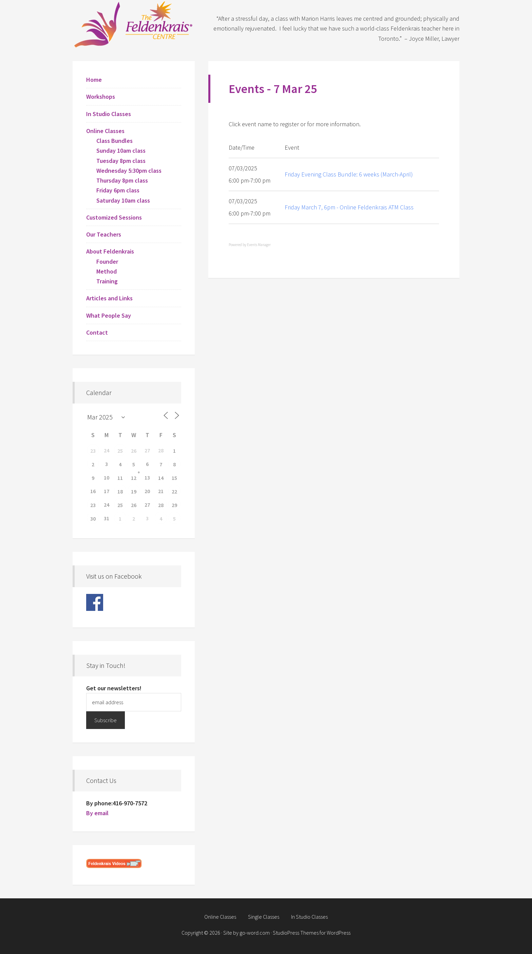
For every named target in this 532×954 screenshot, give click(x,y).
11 (120, 477)
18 (120, 491)
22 (174, 491)
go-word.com (255, 932)
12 (133, 477)
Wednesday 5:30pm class (129, 170)
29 (174, 505)
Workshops (100, 96)
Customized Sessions (114, 217)
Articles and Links (109, 298)
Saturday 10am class (123, 200)
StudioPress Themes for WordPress (311, 932)
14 (161, 477)
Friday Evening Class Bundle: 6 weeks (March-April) (349, 174)
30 (93, 518)
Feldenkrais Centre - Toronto (134, 24)
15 (174, 477)
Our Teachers (103, 234)
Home (94, 79)
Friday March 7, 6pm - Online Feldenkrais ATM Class (349, 207)
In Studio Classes (108, 114)
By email (97, 813)
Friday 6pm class (117, 190)
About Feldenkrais (110, 251)
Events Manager (259, 244)
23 (93, 450)
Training (107, 281)
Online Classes (105, 131)
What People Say (108, 315)
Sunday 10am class (121, 150)
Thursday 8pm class (122, 180)
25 (120, 450)
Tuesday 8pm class (121, 161)
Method (106, 271)
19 (133, 491)
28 (161, 505)
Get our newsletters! (113, 688)
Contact (97, 332)
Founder (107, 261)
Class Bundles (114, 141)
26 (133, 450)
